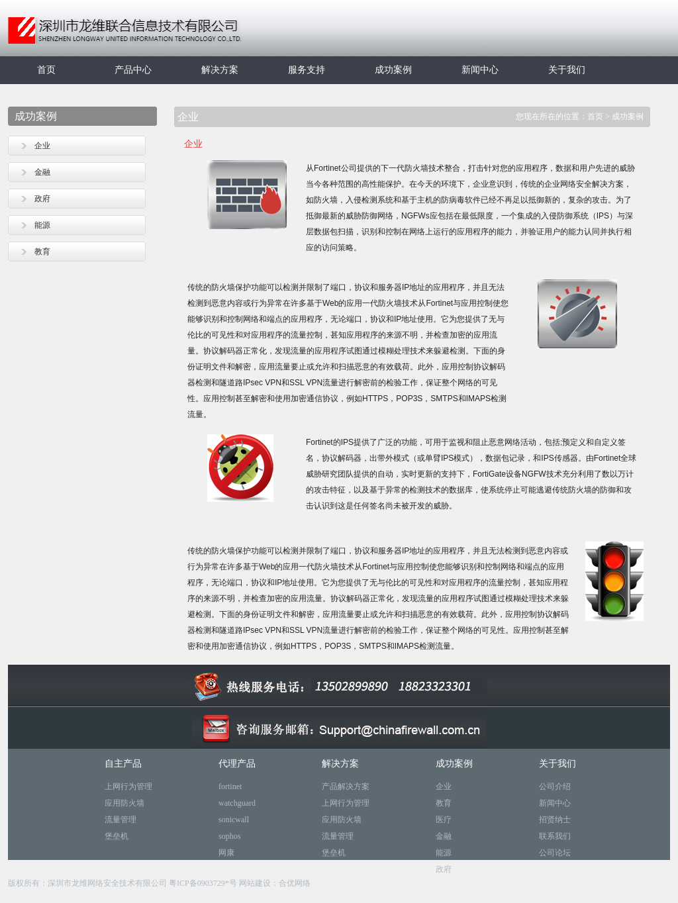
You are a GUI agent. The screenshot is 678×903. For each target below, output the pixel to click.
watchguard (237, 803)
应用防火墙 (124, 803)
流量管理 (120, 819)
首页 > (599, 116)
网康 (226, 852)
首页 (46, 70)
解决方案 (219, 70)
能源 (42, 225)
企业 (42, 145)
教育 (42, 251)
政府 (42, 198)
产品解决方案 (345, 786)
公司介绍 (555, 786)
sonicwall (233, 819)
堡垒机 (116, 836)
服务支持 (306, 70)
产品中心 (133, 70)
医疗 (444, 819)
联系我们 (555, 836)
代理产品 (237, 764)
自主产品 (123, 764)
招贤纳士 (555, 819)
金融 (42, 172)
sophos (229, 836)
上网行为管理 (128, 786)
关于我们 (566, 70)
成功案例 (393, 70)
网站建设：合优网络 (275, 883)
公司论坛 (555, 852)
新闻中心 (480, 70)
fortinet (230, 786)
